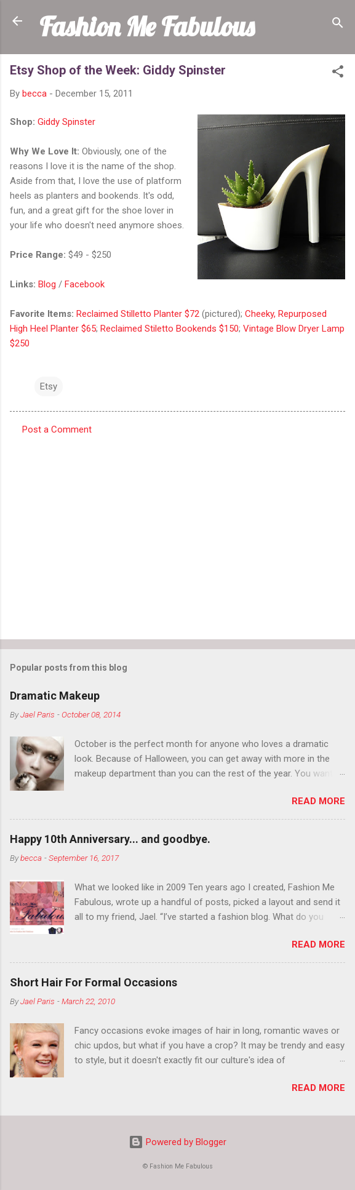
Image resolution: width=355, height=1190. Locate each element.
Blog (47, 284)
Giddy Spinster (66, 121)
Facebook (85, 284)
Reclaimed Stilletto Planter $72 (137, 313)
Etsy (48, 386)
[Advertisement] (177, 533)
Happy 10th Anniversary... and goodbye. (110, 839)
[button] (337, 73)
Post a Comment (57, 429)
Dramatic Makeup (55, 695)
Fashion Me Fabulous (146, 26)
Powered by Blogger (177, 1142)
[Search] (337, 25)
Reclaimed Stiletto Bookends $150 (169, 328)
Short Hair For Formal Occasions (93, 982)
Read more (318, 801)
